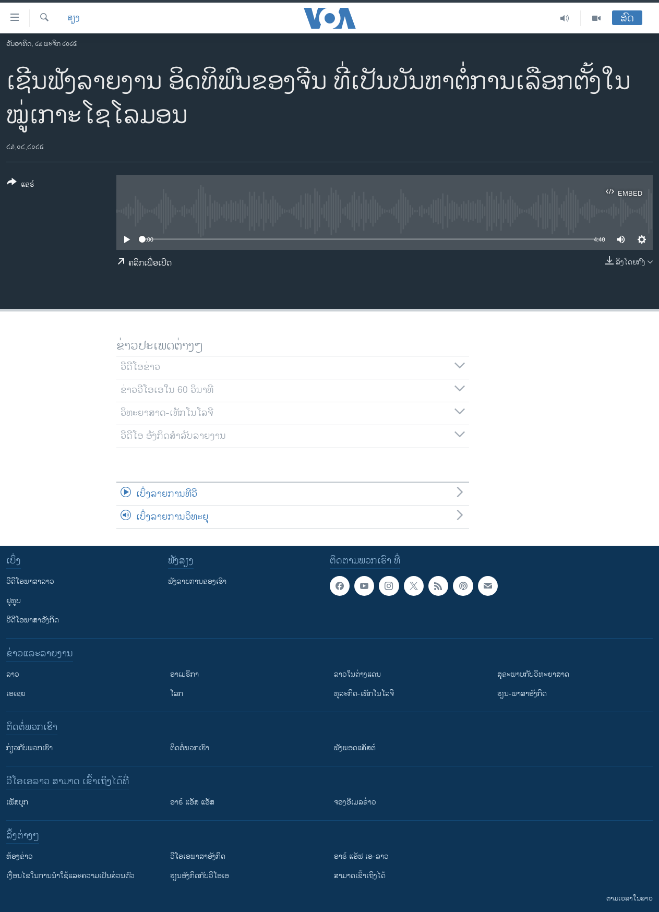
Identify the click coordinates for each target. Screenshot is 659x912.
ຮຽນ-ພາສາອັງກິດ (522, 693)
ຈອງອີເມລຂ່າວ (355, 802)
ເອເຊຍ (16, 693)
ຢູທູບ (13, 600)
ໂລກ (176, 693)
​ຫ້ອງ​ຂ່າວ (19, 856)
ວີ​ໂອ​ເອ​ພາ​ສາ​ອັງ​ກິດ (197, 856)
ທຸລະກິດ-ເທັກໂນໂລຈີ (364, 693)
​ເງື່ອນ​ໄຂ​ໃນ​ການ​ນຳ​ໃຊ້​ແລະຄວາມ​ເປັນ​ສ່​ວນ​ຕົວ (70, 875)
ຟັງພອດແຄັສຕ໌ (355, 747)
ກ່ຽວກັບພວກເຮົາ (29, 747)
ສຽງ (73, 18)
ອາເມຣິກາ (184, 674)
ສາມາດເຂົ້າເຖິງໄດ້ (360, 875)
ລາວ (12, 674)
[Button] (20, 185)
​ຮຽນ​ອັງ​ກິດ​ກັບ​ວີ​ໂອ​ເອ (199, 875)
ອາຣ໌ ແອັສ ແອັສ (192, 802)
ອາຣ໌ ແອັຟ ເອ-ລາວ (361, 856)
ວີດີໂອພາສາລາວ (30, 581)
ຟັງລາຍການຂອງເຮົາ (197, 581)
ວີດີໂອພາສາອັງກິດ (32, 620)
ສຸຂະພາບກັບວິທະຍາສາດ (533, 674)
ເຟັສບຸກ (17, 802)
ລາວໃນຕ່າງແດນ (357, 674)
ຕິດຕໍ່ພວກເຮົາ (189, 747)
